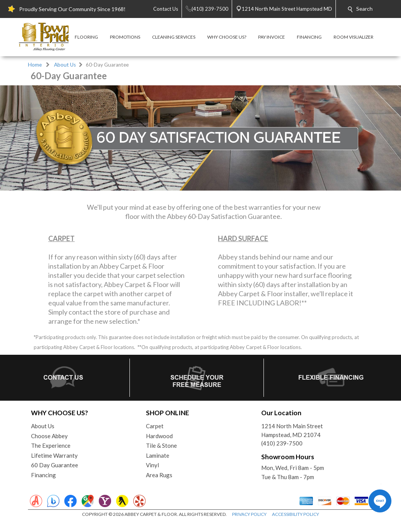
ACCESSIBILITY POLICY (295, 514)
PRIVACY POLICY (249, 514)
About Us (65, 65)
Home (35, 65)
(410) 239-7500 (282, 443)
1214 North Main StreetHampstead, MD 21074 (292, 430)
